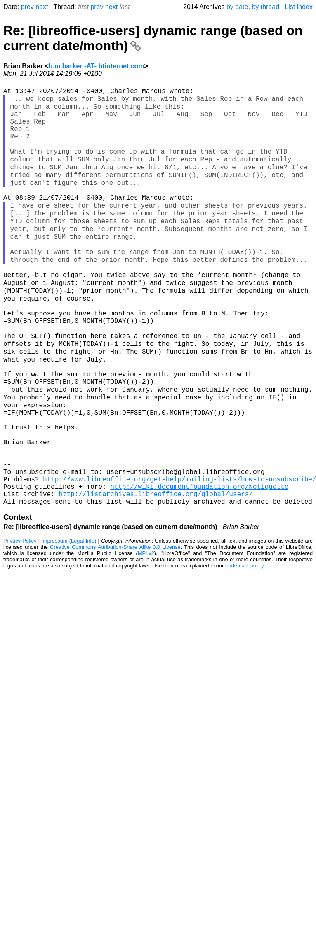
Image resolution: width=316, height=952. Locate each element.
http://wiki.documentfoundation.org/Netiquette (199, 563)
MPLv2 (146, 633)
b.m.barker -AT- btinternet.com (96, 66)
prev (27, 6)
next (41, 6)
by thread (265, 6)
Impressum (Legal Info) (68, 621)
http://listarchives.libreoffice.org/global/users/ (155, 572)
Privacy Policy (19, 621)
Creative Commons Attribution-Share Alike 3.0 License (115, 627)
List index (299, 6)
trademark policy (244, 646)
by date (237, 6)
